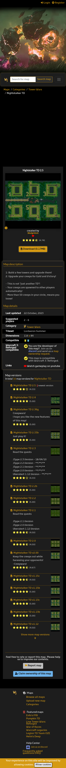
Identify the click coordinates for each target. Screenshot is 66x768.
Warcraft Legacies (36, 730)
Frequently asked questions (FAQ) (33, 752)
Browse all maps (35, 697)
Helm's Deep (33, 736)
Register (58, 2)
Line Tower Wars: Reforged (36, 722)
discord (32, 351)
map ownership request (43, 352)
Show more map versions (35, 636)
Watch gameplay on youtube (42, 366)
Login (45, 2)
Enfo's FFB (32, 715)
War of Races (33, 727)
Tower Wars (35, 89)
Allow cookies (43, 764)
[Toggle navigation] (59, 79)
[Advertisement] (33, 39)
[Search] (23, 79)
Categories (19, 89)
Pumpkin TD (33, 718)
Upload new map (35, 701)
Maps (7, 89)
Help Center (33, 742)
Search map (44, 79)
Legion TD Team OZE (38, 733)
